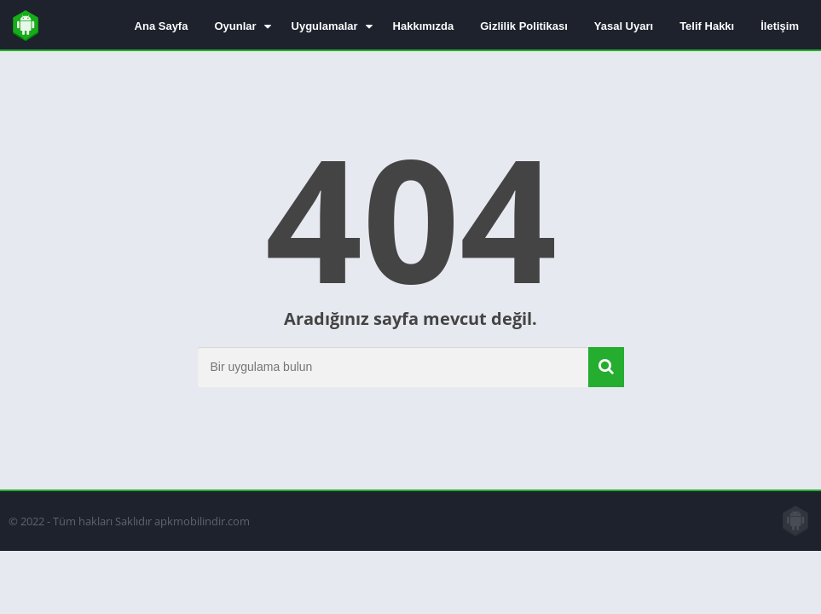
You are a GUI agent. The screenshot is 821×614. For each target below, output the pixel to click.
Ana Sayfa (161, 26)
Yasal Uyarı (623, 26)
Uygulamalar (325, 26)
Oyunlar (235, 26)
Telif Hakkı (706, 26)
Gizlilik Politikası (524, 26)
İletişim (779, 26)
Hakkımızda (423, 26)
